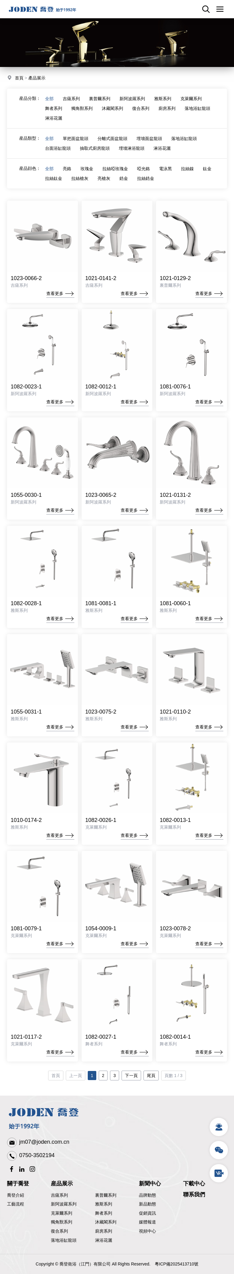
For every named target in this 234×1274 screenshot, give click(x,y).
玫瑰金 (86, 168)
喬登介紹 (15, 1195)
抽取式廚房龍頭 (95, 148)
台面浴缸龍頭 (58, 148)
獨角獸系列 (82, 108)
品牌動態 (147, 1195)
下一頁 (131, 1087)
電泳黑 (165, 168)
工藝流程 (15, 1204)
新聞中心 (150, 1184)
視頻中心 (147, 1231)
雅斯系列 (162, 98)
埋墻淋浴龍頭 (131, 148)
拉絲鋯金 (145, 178)
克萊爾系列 (191, 98)
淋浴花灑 (53, 118)
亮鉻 (67, 168)
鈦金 (207, 168)
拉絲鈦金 (53, 178)
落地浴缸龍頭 (197, 108)
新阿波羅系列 (132, 98)
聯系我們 (194, 1195)
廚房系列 (167, 108)
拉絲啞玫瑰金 (115, 168)
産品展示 (62, 1184)
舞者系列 (53, 108)
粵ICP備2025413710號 (176, 1264)
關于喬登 (18, 1184)
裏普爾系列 (99, 98)
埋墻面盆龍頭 (149, 138)
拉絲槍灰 (79, 178)
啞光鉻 (143, 168)
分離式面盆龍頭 (112, 138)
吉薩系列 (71, 98)
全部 (49, 98)
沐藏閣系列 (112, 108)
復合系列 (140, 108)
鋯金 (123, 178)
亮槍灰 (104, 178)
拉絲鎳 (187, 168)
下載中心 (194, 1184)
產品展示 (36, 77)
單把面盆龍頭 (75, 138)
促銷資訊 (147, 1213)
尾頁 (151, 1087)
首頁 (19, 77)
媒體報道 (147, 1222)
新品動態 (147, 1204)
